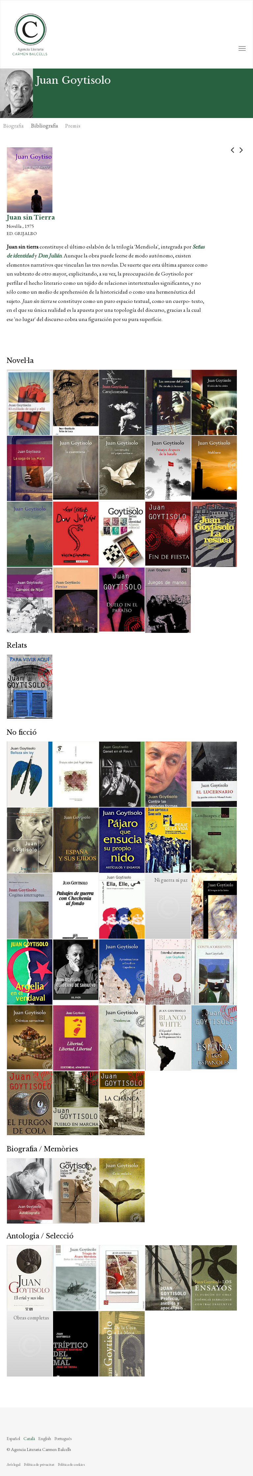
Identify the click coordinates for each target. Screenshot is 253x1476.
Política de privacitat (39, 1464)
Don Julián (50, 255)
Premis (72, 125)
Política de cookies (71, 1464)
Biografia (13, 125)
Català (29, 1438)
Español (13, 1438)
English (44, 1438)
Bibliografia (44, 125)
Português (62, 1438)
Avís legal (13, 1464)
